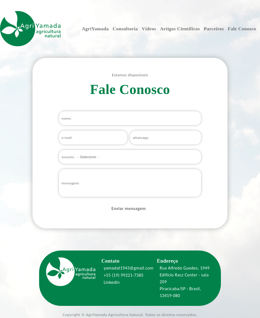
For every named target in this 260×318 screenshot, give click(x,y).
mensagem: (71, 183)
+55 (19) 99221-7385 (122, 275)
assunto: (68, 157)
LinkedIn (110, 282)
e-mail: (67, 138)
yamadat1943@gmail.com (127, 268)
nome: (67, 118)
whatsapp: (141, 138)
